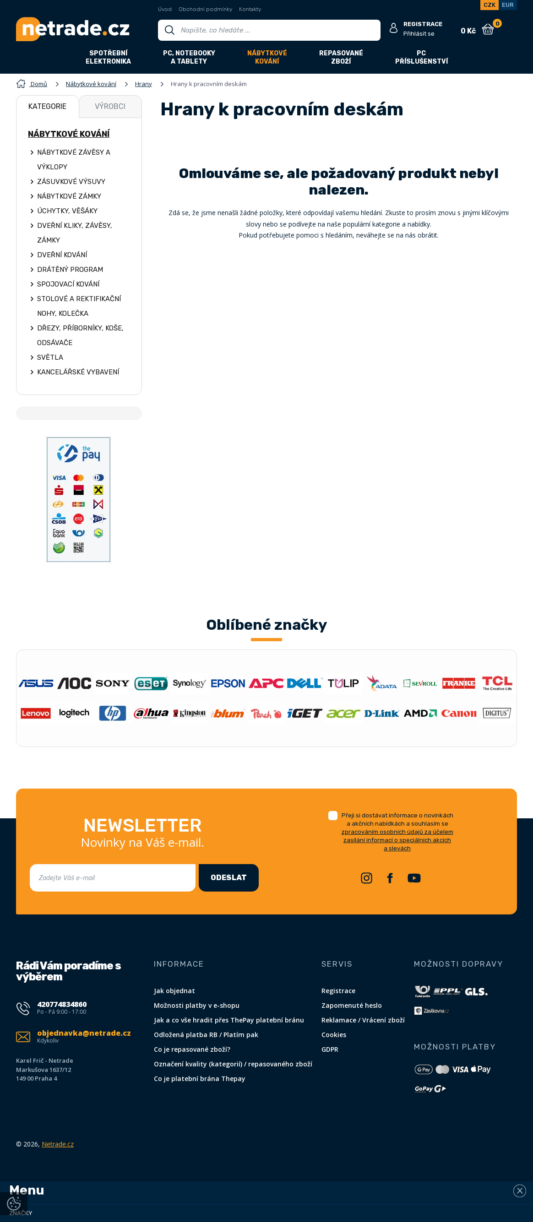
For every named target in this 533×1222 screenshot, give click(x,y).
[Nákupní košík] (488, 29)
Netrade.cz (58, 1144)
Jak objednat (174, 990)
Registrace (338, 990)
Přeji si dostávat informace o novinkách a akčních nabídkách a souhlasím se (397, 832)
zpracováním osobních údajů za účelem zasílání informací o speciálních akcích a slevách (397, 840)
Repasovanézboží (341, 57)
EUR (508, 4)
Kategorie (47, 106)
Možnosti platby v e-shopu (196, 1005)
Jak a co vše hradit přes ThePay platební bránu (229, 1020)
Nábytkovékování (267, 57)
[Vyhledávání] (269, 30)
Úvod (165, 9)
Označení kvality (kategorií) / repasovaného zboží (233, 1064)
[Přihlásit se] (393, 28)
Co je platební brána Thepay (199, 1078)
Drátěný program (70, 269)
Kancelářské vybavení (78, 372)
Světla (50, 357)
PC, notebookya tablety (189, 57)
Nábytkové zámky (69, 196)
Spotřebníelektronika (108, 57)
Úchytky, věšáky (67, 211)
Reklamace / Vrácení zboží (363, 1020)
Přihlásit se (419, 33)
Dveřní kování (62, 255)
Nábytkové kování (68, 134)
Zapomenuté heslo (351, 1005)
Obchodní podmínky (205, 9)
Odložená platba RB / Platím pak (206, 1034)
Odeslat (229, 877)
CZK (489, 4)
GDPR (329, 1049)
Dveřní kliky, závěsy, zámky (74, 233)
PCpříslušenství (421, 57)
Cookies (333, 1034)
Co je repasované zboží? (192, 1049)
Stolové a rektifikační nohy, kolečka (79, 306)
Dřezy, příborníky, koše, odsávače (80, 335)
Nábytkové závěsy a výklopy (73, 159)
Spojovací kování (68, 284)
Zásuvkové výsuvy (71, 182)
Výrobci (110, 106)
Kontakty (250, 9)
